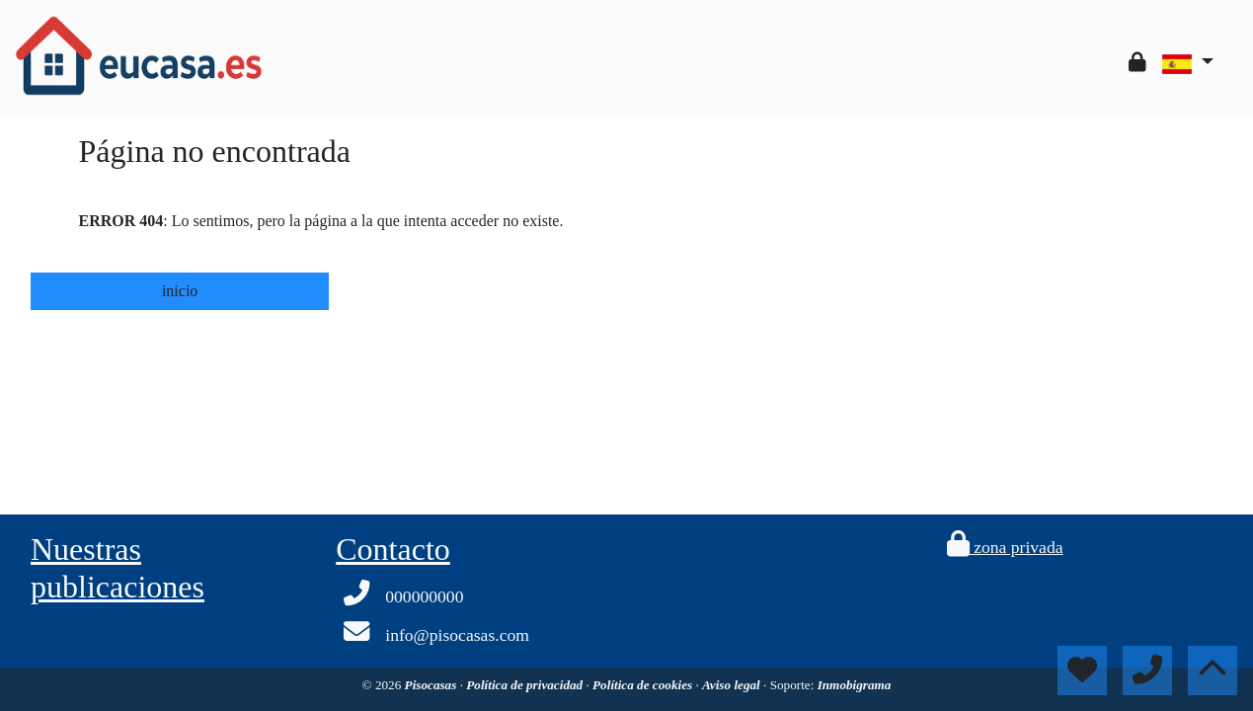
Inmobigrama (855, 684)
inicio (179, 290)
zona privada (1005, 547)
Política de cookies (643, 684)
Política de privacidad (526, 684)
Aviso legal (732, 684)
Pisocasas (432, 684)
